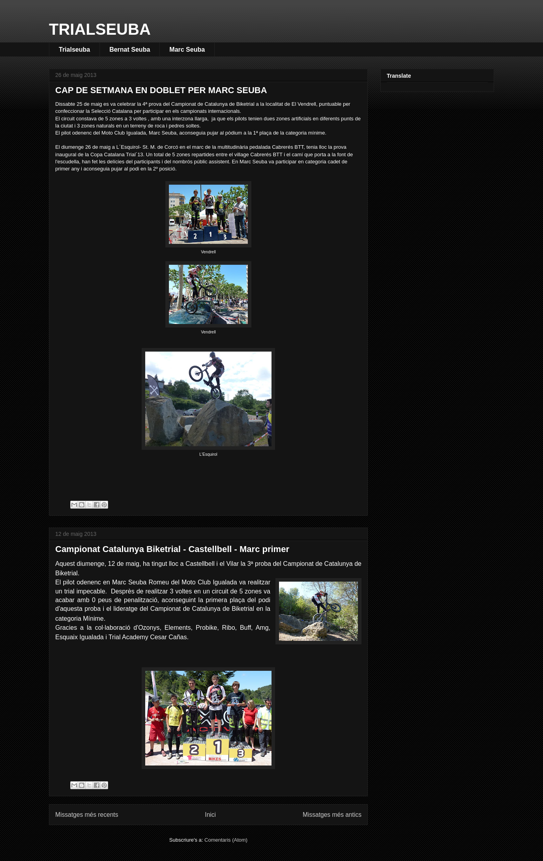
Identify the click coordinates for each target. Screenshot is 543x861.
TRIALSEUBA (100, 29)
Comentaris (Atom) (225, 840)
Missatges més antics (332, 814)
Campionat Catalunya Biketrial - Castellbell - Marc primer (172, 549)
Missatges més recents (86, 814)
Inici (210, 814)
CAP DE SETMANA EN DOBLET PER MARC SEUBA (161, 90)
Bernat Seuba (129, 49)
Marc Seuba (187, 49)
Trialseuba (74, 49)
